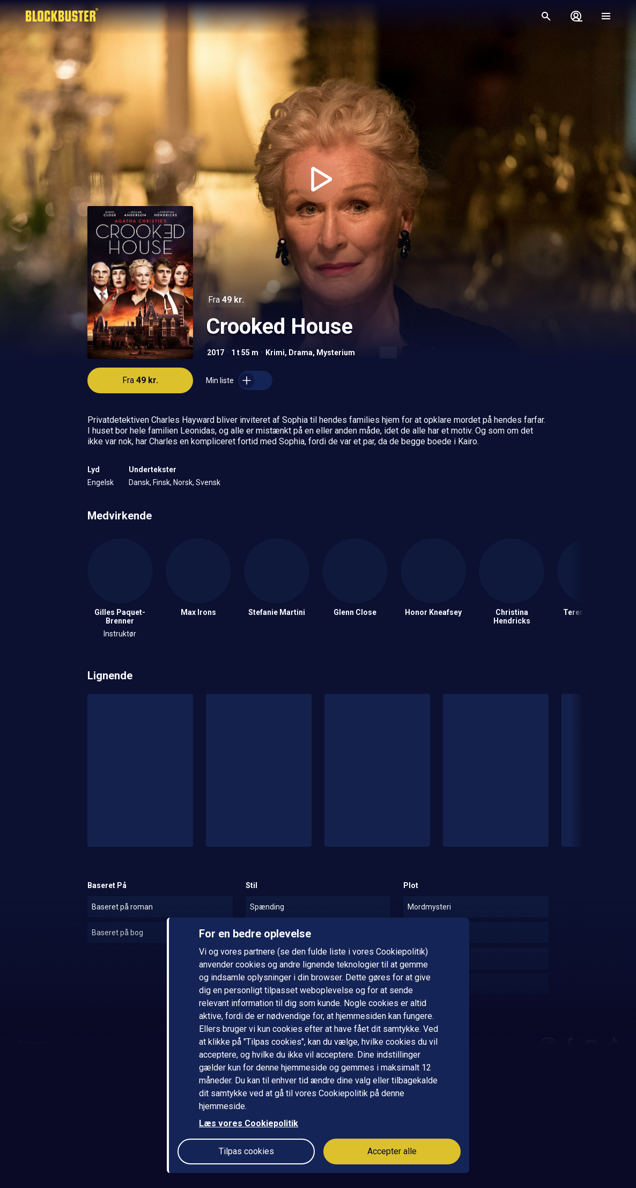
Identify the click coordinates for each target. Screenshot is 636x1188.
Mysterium (335, 352)
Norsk (183, 482)
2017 (215, 352)
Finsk (161, 482)
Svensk (208, 482)
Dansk (139, 482)
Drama (301, 352)
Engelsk (100, 482)
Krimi (275, 352)
